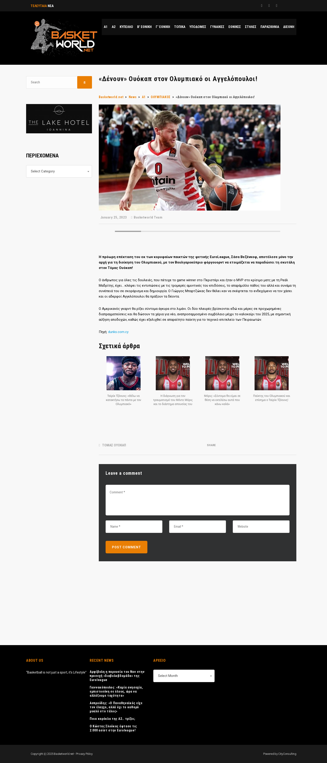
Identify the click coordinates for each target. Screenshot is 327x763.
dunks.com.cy (118, 332)
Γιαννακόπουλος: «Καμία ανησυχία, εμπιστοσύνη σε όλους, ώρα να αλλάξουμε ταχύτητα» (116, 691)
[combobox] (59, 171)
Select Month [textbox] (168, 676)
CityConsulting (287, 754)
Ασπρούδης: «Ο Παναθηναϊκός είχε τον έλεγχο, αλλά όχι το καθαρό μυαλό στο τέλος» (116, 707)
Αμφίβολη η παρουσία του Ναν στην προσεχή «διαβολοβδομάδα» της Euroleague (117, 676)
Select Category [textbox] (43, 171)
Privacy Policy (84, 754)
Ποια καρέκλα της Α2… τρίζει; (112, 719)
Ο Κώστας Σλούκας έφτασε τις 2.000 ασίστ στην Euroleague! (113, 728)
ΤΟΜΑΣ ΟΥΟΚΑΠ (114, 445)
